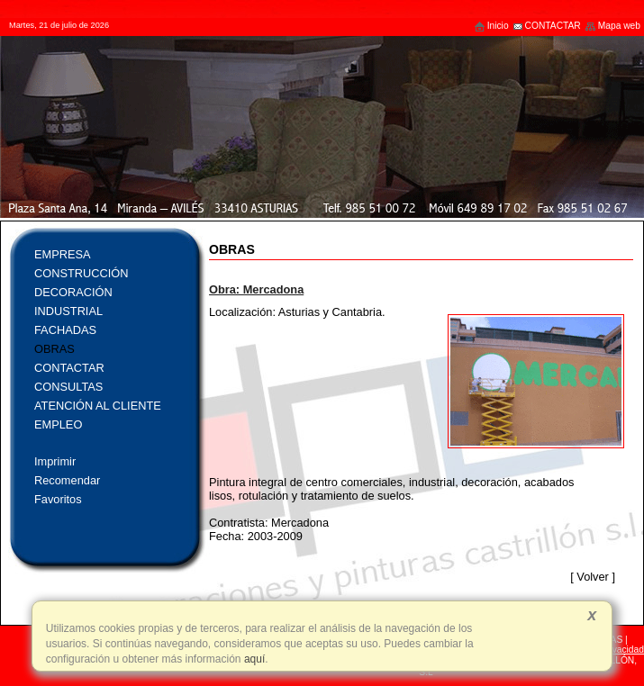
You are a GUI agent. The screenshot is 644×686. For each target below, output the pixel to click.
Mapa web (612, 26)
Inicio (491, 26)
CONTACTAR (546, 26)
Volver (592, 576)
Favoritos (58, 499)
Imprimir (55, 461)
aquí (253, 659)
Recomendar (67, 480)
